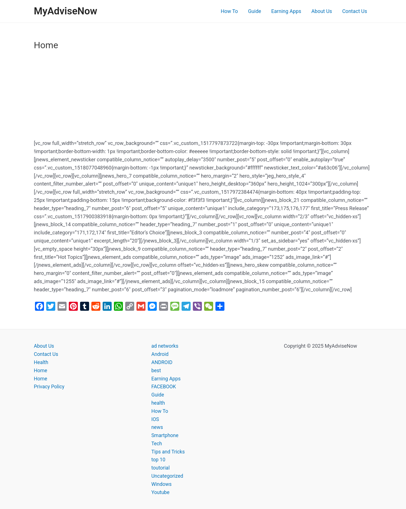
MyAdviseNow (65, 11)
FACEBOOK (163, 386)
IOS (155, 419)
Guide (254, 11)
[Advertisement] (203, 97)
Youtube (160, 492)
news (157, 427)
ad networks (165, 346)
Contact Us (354, 11)
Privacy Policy (49, 386)
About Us (321, 11)
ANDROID (162, 362)
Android (160, 354)
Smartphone (165, 435)
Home (40, 370)
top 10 (158, 459)
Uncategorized (167, 476)
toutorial (160, 468)
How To (229, 11)
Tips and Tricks (168, 452)
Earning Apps (286, 11)
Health (41, 362)
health (158, 403)
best (156, 370)
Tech (156, 443)
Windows (161, 484)
